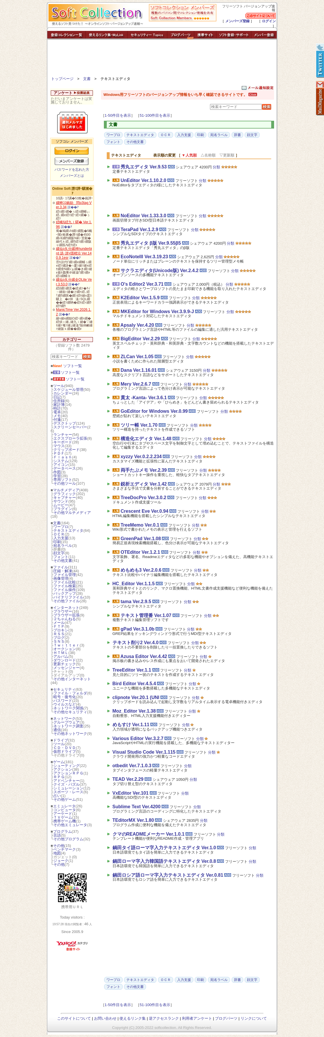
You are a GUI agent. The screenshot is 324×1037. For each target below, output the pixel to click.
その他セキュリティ (70, 712)
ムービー (60, 505)
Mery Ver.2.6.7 (136, 384)
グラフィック (64, 494)
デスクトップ (64, 423)
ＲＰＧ (59, 777)
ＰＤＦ (59, 453)
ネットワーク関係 (68, 708)
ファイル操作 (64, 590)
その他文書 (62, 560)
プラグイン (62, 509)
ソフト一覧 (67, 366)
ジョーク (60, 860)
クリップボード (66, 449)
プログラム (62, 831)
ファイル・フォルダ (70, 693)
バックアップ (64, 593)
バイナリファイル (68, 597)
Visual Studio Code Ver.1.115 (144, 752)
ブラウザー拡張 (66, 615)
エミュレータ (64, 806)
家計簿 (59, 404)
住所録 (59, 401)
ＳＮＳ (59, 641)
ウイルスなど (64, 704)
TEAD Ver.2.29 (128, 779)
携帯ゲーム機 (64, 821)
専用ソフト (62, 479)
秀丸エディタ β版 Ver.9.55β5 (151, 243)
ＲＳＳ (59, 634)
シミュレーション (68, 788)
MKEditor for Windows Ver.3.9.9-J (157, 311)
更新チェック (64, 664)
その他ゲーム (64, 799)
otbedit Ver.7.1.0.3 (132, 765)
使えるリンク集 (132, 1018)
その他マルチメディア (72, 512)
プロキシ (60, 630)
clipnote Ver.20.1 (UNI (136, 697)
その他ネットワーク (70, 733)
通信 (57, 730)
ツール (58, 386)
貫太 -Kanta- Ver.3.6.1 (144, 397)
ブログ (59, 637)
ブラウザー (62, 611)
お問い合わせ (105, 1018)
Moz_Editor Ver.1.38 (134, 711)
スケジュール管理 (68, 389)
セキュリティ (64, 689)
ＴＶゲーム (62, 817)
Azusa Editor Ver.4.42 (143, 656)
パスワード (62, 700)
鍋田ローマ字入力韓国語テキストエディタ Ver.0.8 (164, 861)
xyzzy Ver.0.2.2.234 (141, 456)
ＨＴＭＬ (60, 653)
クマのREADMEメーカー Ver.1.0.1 (149, 834)
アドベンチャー (66, 780)
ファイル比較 (64, 582)
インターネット (66, 607)
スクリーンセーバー (70, 427)
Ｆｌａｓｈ (62, 457)
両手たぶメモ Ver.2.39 (144, 470)
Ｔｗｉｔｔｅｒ (66, 645)
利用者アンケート (197, 1018)
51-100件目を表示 (155, 115)
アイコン (60, 464)
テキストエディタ (68, 530)
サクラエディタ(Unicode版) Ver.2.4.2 (159, 270)
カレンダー (62, 393)
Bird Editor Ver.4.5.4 (134, 683)
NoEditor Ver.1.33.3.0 (143, 215)
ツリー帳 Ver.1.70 (139, 425)
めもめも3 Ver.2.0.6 (141, 570)
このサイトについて (74, 1018)
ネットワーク (64, 718)
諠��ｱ (73, 207)
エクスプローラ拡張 (70, 438)
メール (59, 622)
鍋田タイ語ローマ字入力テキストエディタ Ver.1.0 (164, 847)
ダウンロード (64, 660)
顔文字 (59, 553)
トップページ (62, 79)
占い (57, 795)
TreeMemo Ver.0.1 (140, 525)
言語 (57, 835)
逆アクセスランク (164, 1018)
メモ (57, 416)
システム (60, 461)
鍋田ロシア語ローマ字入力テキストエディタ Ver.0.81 (168, 875)
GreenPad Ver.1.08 (141, 538)
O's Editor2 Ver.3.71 (142, 284)
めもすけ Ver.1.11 (131, 724)
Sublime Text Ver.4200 (137, 806)
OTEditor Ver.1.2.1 (140, 552)
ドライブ (60, 740)
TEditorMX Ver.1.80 (133, 820)
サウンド (60, 501)
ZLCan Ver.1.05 (137, 356)
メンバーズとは (72, 176)
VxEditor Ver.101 (131, 793)
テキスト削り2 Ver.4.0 (136, 642)
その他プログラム (68, 839)
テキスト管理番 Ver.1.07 (146, 615)
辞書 (237, 135)
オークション (64, 649)
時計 (57, 408)
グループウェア (66, 722)
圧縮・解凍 (62, 571)
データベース (64, 468)
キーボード (62, 442)
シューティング (66, 765)
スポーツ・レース (68, 792)
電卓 (57, 412)
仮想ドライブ (64, 751)
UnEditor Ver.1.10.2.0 (143, 180)
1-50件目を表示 (118, 115)
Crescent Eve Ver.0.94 (144, 511)
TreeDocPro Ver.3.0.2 (143, 497)
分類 (216, 167)
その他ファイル (66, 601)
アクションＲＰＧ (68, 773)
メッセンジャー (66, 668)
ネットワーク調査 (68, 726)
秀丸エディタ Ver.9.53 (144, 166)
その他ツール (64, 483)
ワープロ (60, 527)
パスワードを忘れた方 (72, 170)
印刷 (57, 542)
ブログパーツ (226, 1018)
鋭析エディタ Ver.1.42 (144, 484)
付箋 (57, 419)
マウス (59, 446)
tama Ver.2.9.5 (136, 601)
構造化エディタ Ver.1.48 (146, 438)
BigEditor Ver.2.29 (140, 338)
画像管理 (60, 578)
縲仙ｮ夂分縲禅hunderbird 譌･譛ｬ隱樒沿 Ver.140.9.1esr (74, 253)
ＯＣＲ (59, 534)
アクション (62, 769)
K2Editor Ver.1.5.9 (140, 297)
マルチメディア (66, 490)
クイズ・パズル (66, 784)
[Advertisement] (162, 59)
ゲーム (58, 762)
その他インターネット (72, 679)
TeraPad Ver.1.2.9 (139, 229)
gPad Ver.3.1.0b (137, 629)
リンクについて (254, 1018)
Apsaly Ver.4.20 (137, 325)
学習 (57, 476)
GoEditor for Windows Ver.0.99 (154, 411)
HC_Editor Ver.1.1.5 (134, 583)
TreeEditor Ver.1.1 (132, 670)
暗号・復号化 (64, 697)
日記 (57, 397)
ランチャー (62, 434)
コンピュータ (64, 810)
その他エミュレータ (70, 825)
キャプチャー (64, 497)
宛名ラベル (62, 545)
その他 (58, 845)
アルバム (60, 656)
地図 (57, 853)
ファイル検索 (64, 586)
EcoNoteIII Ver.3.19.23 (144, 256)
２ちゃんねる (64, 619)
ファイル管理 (64, 575)
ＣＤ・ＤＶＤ (64, 748)
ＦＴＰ (59, 626)
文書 (87, 79)
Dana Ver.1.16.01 (139, 370)
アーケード (62, 813)
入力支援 (60, 538)
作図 (57, 472)
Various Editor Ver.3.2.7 (138, 738)
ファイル (60, 567)
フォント (60, 557)
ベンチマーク (64, 849)
